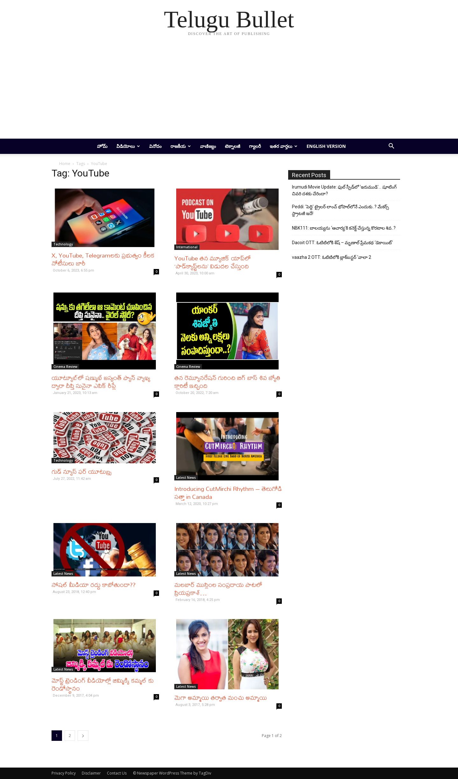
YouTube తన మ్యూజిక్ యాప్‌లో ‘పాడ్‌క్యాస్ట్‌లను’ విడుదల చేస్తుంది (212, 262)
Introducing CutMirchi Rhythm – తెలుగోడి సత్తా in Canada (228, 492)
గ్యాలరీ (255, 146)
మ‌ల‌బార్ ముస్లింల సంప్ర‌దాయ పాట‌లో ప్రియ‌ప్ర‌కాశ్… (218, 588)
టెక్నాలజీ (232, 146)
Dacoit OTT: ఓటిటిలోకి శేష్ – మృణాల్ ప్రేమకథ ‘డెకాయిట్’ (342, 242)
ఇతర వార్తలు (283, 146)
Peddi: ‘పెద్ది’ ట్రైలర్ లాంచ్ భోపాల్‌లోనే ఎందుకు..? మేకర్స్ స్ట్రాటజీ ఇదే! (340, 210)
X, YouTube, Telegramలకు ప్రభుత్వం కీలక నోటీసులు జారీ (103, 259)
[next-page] (83, 735)
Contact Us (117, 773)
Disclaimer (91, 773)
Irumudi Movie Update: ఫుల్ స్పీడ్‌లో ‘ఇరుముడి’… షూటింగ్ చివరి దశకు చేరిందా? (344, 190)
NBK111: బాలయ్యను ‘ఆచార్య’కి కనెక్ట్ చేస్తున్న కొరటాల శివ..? (344, 228)
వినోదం (155, 146)
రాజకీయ (180, 146)
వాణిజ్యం (208, 146)
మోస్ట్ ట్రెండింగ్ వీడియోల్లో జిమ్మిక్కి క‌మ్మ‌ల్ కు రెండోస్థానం (103, 684)
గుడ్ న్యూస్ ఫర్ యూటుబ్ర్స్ (81, 471)
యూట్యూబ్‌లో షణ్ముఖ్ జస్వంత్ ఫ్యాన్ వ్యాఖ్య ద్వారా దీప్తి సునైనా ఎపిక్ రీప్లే (101, 381)
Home (64, 163)
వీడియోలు (128, 146)
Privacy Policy (64, 773)
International (187, 247)
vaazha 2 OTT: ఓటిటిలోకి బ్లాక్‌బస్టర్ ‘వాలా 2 (331, 257)
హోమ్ (102, 146)
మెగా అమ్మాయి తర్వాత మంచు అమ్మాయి (220, 697)
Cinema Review (65, 366)
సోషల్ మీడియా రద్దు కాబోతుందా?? (93, 584)
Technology (63, 244)
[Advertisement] (229, 90)
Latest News (186, 477)
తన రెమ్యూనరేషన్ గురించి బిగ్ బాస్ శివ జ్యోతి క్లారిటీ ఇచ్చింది (227, 381)
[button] (391, 147)
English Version (326, 146)
